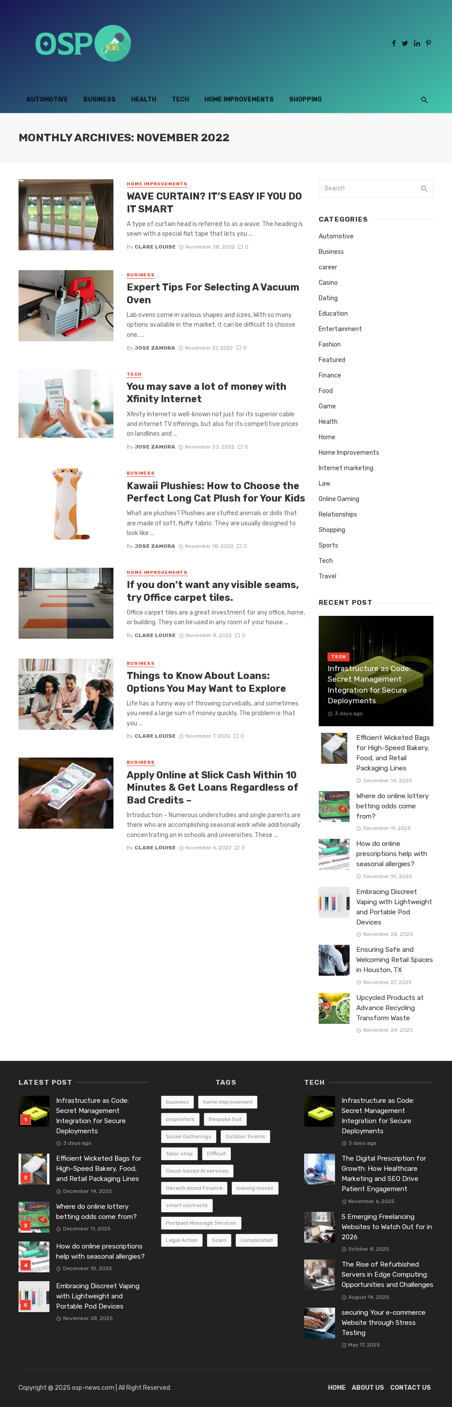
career (328, 267)
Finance (330, 375)
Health (143, 99)
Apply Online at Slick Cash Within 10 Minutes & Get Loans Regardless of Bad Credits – (212, 788)
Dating (328, 298)
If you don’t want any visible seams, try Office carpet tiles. (213, 591)
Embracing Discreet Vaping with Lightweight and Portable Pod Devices (394, 907)
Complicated (257, 1240)
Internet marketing (346, 468)
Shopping (305, 99)
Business (99, 99)
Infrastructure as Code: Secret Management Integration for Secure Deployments (369, 684)
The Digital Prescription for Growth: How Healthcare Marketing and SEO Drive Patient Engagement (384, 1173)
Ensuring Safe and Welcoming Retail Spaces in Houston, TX (394, 960)
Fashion (330, 344)
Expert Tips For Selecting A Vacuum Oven (213, 293)
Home (327, 437)
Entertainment (340, 329)
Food (326, 391)
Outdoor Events (245, 1136)
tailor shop (179, 1153)
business (177, 1102)
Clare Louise (155, 247)
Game (327, 406)
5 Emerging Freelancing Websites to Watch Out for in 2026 (387, 1227)
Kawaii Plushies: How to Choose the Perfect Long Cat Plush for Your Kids (216, 492)
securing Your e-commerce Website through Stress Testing (384, 1323)
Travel (327, 576)
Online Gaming (339, 499)
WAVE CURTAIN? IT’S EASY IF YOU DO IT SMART (214, 202)
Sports (328, 545)
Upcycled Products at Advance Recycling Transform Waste (390, 1008)
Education (333, 313)
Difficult (216, 1153)
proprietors (180, 1119)
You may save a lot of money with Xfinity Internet (206, 392)
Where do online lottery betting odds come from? (392, 806)
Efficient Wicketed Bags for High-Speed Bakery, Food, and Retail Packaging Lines (393, 753)
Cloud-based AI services (197, 1171)
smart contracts (187, 1205)
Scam (219, 1240)
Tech (180, 99)
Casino (328, 283)
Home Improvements (239, 99)
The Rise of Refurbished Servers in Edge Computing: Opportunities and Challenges (387, 1274)
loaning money (255, 1188)
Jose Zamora (155, 348)
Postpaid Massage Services (201, 1223)
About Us (368, 1388)
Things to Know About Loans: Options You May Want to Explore (206, 682)
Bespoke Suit (225, 1119)
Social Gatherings (188, 1136)
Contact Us (410, 1388)
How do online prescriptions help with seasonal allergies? (391, 854)
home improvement (227, 1102)
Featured (332, 360)
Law (324, 483)
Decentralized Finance (194, 1188)
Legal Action (182, 1240)
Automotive (47, 99)
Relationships (338, 514)
